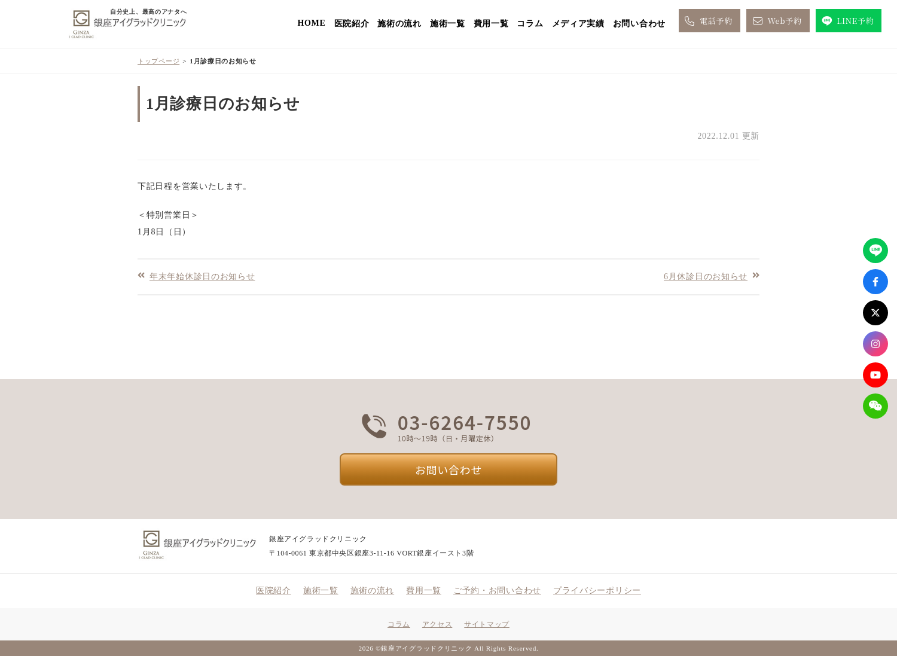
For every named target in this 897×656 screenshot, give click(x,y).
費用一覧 (491, 23)
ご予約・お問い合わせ (497, 590)
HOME (311, 23)
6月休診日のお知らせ (706, 276)
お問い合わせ (639, 23)
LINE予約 (847, 21)
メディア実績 (578, 23)
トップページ (158, 61)
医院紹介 (352, 23)
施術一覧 (447, 23)
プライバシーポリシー (597, 590)
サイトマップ (486, 624)
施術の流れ (399, 23)
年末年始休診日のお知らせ (202, 276)
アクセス (437, 624)
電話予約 (708, 21)
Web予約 (776, 21)
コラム (530, 23)
